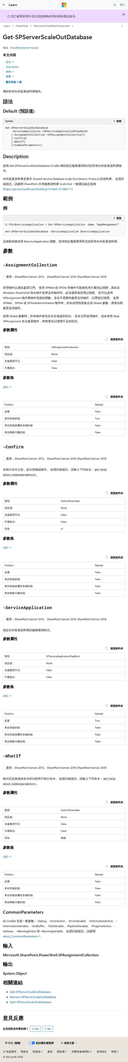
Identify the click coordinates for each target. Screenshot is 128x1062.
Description (12, 67)
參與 (50, 1051)
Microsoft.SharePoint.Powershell (51, 26)
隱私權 (61, 1051)
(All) (7, 387)
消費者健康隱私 (80, 1051)
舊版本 (24, 1051)
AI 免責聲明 (9, 1051)
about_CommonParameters (20, 936)
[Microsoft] (64, 5)
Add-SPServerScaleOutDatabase (30, 992)
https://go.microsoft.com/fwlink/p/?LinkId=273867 (36, 189)
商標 (113, 1051)
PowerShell (22, 26)
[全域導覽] (3, 5)
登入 (122, 4)
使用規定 (102, 1051)
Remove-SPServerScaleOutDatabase (33, 997)
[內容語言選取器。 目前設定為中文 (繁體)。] (13, 1043)
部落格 (36, 1051)
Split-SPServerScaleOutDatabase (30, 1002)
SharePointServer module (24, 47)
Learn (7, 26)
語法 (10, 62)
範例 (10, 71)
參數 (10, 76)
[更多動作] (122, 26)
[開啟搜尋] (115, 5)
